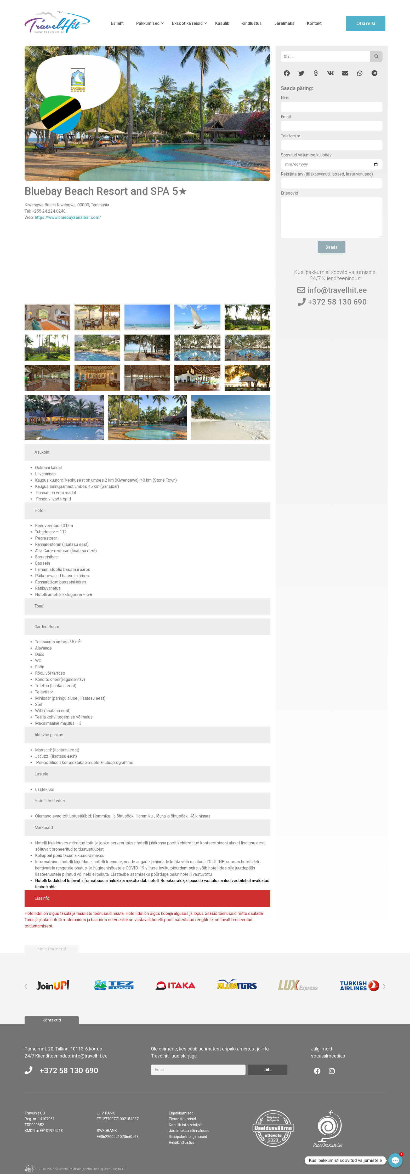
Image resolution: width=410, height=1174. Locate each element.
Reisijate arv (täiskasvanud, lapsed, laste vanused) (327, 174)
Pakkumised (148, 23)
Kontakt (314, 23)
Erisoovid (289, 193)
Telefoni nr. (291, 136)
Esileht (117, 23)
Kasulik (222, 23)
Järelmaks (284, 23)
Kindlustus (252, 23)
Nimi (285, 98)
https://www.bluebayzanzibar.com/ (68, 217)
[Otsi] (326, 56)
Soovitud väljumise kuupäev (306, 155)
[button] (287, 73)
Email (286, 117)
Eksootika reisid (188, 23)
